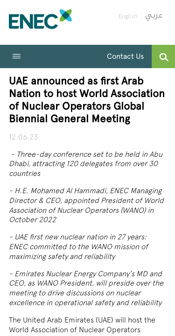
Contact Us (125, 56)
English (128, 16)
